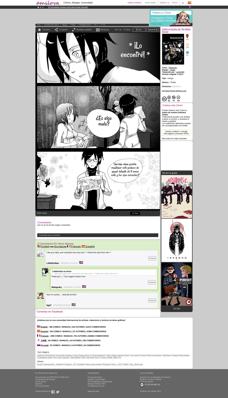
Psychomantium (98, 355)
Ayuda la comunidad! (96, 379)
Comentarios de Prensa (45, 379)
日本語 (41, 340)
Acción (40, 364)
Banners (38, 384)
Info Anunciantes (42, 386)
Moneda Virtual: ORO (97, 384)
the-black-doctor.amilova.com (174, 91)
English (43, 246)
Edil (83, 357)
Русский (43, 345)
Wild (115, 357)
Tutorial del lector (95, 377)
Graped (175, 355)
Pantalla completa (84, 30)
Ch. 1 (96, 25)
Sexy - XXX (116, 364)
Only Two (57, 357)
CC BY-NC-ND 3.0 (150, 385)
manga (64, 25)
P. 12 (103, 25)
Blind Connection (154, 355)
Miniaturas (104, 30)
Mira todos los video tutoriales (174, 139)
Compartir (63, 30)
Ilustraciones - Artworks (53, 364)
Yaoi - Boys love (136, 364)
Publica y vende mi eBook (150, 379)
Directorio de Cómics (51, 25)
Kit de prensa (40, 382)
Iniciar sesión (150, 3)
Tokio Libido (111, 355)
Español (88, 246)
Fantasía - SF (70, 364)
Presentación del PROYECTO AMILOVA (52, 377)
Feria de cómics (146, 382)
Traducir (152, 258)
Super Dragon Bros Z (82, 355)
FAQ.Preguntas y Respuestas (100, 382)
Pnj (119, 357)
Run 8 (97, 357)
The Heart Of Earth (138, 355)
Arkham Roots (123, 355)
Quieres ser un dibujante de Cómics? (155, 377)
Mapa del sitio (93, 391)
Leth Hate (90, 357)
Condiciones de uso (96, 386)
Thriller (73, 25)
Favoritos (46, 30)
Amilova (40, 355)
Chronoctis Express (64, 355)
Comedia (80, 364)
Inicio (39, 25)
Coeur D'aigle (107, 357)
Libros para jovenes (93, 364)
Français (74, 246)
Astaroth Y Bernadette (71, 357)
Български (58, 246)
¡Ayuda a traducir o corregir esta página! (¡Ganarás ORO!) (176, 132)
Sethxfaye (167, 355)
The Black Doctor (85, 25)
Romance (107, 364)
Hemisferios (50, 355)
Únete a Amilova (134, 3)
